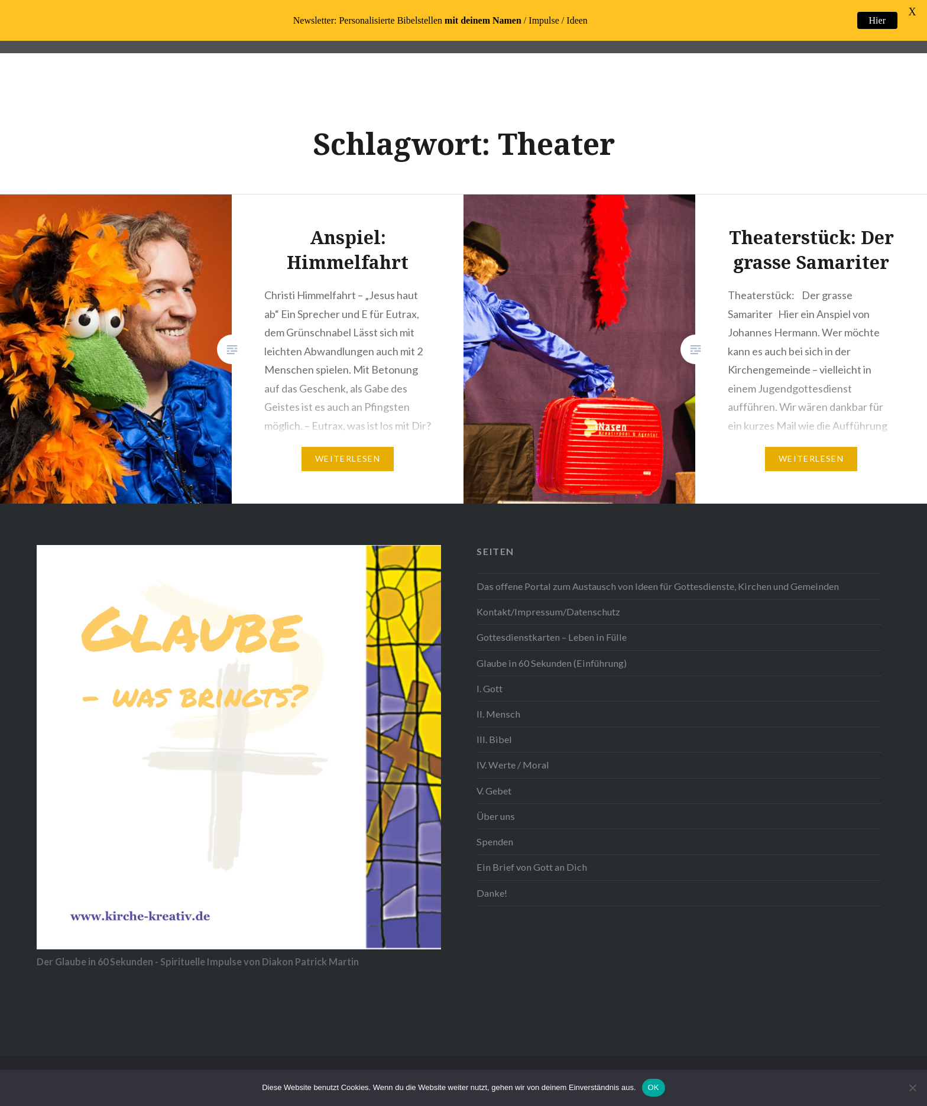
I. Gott (490, 688)
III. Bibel (494, 739)
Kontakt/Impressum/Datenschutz (548, 611)
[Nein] (912, 1088)
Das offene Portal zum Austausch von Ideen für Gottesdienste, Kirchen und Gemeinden (658, 586)
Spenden (495, 841)
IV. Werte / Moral (513, 764)
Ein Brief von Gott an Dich (532, 867)
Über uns (496, 816)
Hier (877, 20)
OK (653, 1087)
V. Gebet (494, 790)
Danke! (492, 893)
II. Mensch (498, 713)
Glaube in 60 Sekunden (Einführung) (552, 663)
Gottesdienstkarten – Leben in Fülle (552, 637)
